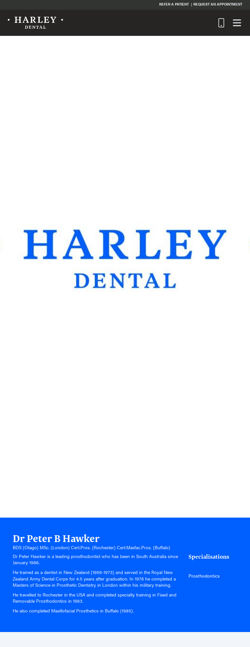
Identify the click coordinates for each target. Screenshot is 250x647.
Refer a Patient (174, 4)
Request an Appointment (217, 4)
